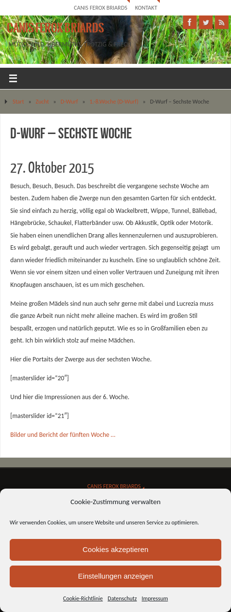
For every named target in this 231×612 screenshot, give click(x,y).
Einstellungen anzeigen (115, 576)
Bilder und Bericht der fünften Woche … (62, 435)
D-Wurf (69, 101)
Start (18, 101)
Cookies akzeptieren (116, 549)
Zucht (42, 101)
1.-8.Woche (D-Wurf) (114, 101)
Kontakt (146, 7)
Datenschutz (122, 598)
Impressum (155, 598)
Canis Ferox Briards (100, 7)
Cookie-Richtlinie (83, 598)
